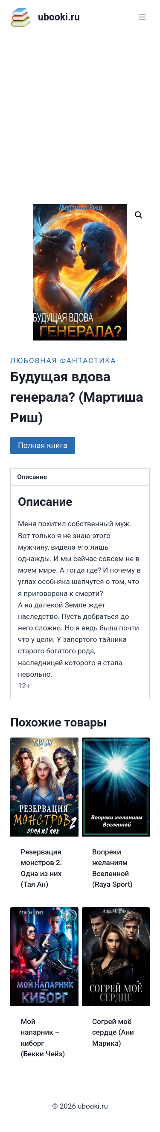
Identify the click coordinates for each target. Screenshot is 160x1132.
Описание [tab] (32, 477)
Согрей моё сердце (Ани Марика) (113, 1032)
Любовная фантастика (63, 360)
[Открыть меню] (142, 16)
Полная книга (42, 445)
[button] (138, 215)
